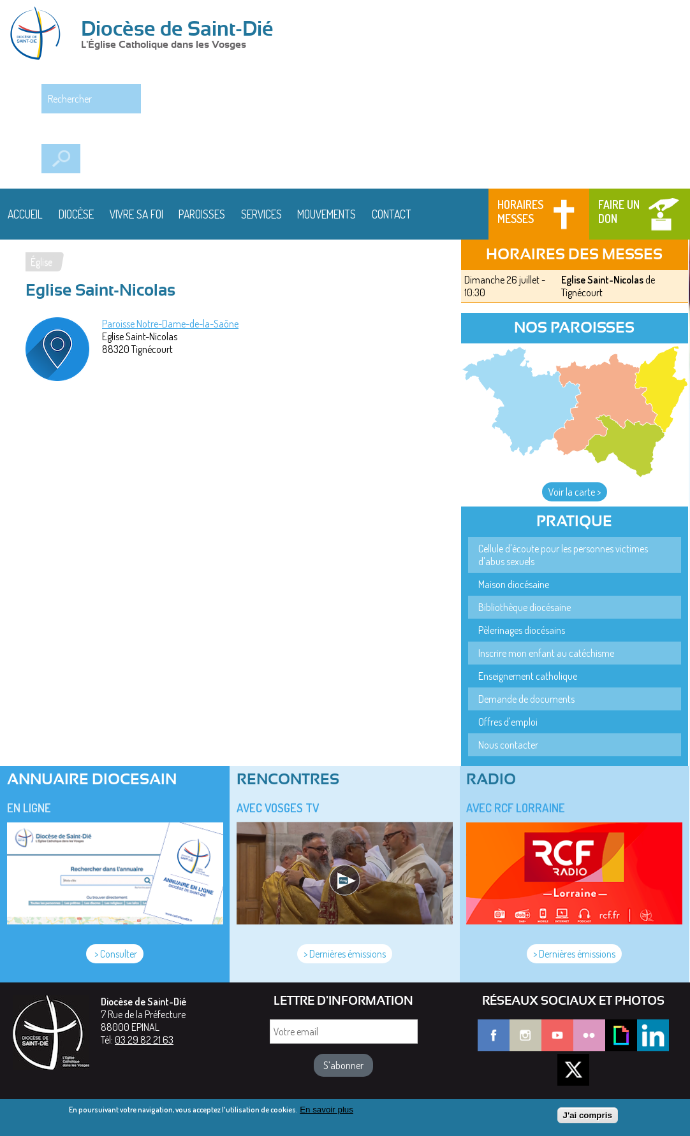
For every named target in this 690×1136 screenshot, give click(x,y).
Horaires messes (520, 212)
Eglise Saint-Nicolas (602, 279)
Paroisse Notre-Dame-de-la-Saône (170, 323)
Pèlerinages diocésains (521, 630)
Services (261, 214)
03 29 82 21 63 (144, 1039)
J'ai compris (587, 1118)
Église (41, 261)
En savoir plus (326, 1111)
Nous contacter (508, 744)
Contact (391, 214)
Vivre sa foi (136, 214)
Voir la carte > (574, 491)
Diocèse (76, 214)
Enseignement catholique (527, 676)
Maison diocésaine (513, 584)
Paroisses (202, 214)
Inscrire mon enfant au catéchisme (546, 653)
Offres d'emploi (508, 721)
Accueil (25, 214)
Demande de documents (526, 699)
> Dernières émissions (345, 953)
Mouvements (326, 214)
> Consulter (114, 953)
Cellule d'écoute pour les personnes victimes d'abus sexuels (563, 555)
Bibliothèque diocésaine (524, 607)
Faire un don (619, 212)
